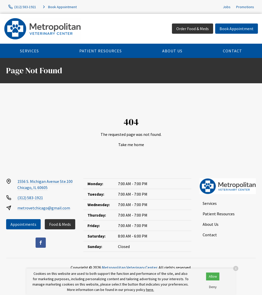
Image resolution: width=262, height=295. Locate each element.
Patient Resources (100, 50)
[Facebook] (41, 243)
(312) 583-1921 (30, 197)
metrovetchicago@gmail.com (43, 207)
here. (150, 289)
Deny (213, 287)
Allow (213, 276)
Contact (232, 50)
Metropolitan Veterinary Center (129, 267)
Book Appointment (237, 28)
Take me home (131, 144)
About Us (172, 50)
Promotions (245, 7)
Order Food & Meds (192, 28)
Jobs (227, 7)
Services (29, 50)
